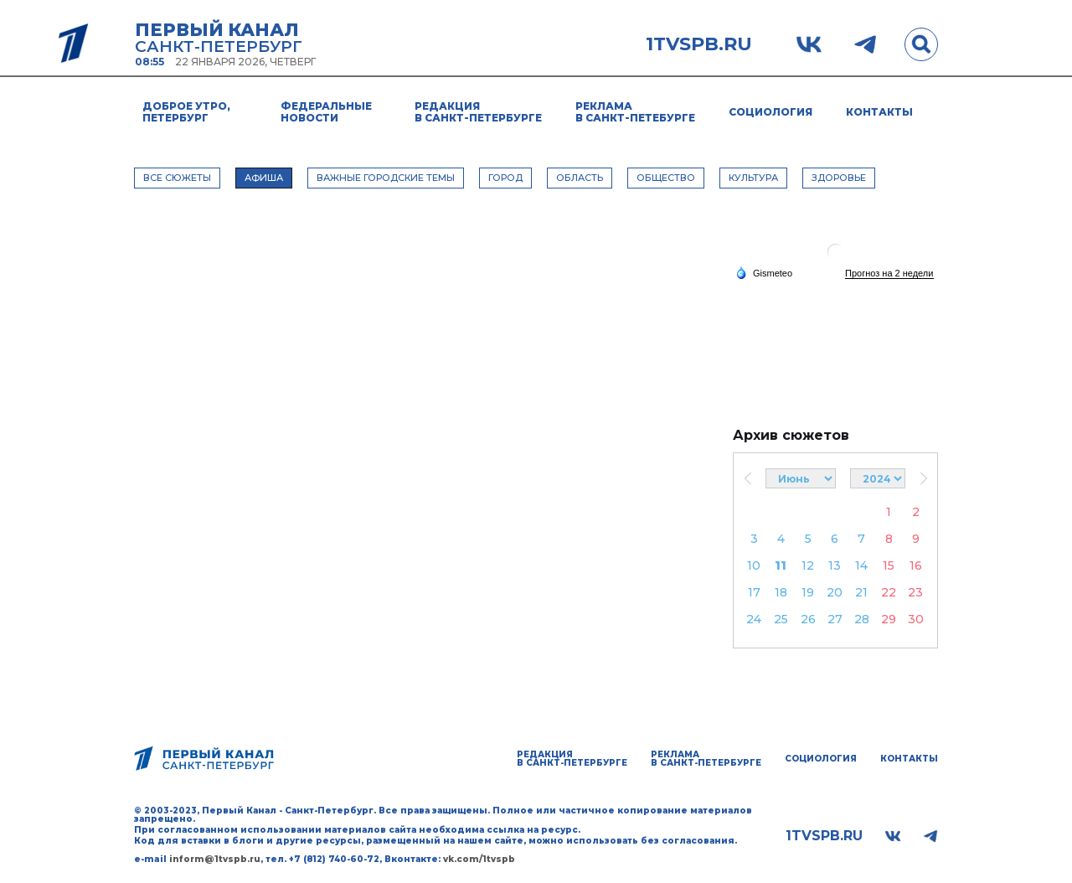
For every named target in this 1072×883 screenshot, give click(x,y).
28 (861, 619)
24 (753, 619)
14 (861, 565)
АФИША (264, 177)
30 (916, 619)
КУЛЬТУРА (753, 177)
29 (888, 619)
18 (781, 592)
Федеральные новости (326, 112)
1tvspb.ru (699, 44)
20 (835, 592)
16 (916, 565)
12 (807, 565)
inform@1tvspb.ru (214, 859)
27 (835, 619)
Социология (770, 112)
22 (888, 592)
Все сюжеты (177, 177)
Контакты (879, 112)
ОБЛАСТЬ (579, 177)
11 (780, 565)
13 (834, 565)
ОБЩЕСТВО (665, 177)
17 (754, 592)
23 (915, 592)
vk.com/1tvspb (479, 859)
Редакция (478, 112)
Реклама (635, 112)
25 (781, 619)
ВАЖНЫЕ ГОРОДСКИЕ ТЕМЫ (386, 177)
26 (808, 619)
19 (807, 592)
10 (753, 565)
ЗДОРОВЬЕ (839, 177)
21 (861, 592)
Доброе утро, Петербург (186, 112)
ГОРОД (505, 177)
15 (888, 565)
